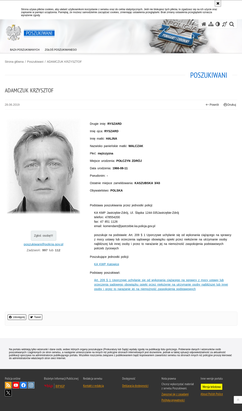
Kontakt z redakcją (93, 385)
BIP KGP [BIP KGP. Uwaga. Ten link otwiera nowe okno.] (60, 386)
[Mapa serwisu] (210, 24)
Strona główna (14, 61)
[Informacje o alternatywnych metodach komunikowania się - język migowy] (224, 24)
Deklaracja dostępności (135, 385)
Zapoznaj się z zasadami (175, 394)
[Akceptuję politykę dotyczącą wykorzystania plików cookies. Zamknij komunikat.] (218, 3)
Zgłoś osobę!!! (43, 235)
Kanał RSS (8, 385)
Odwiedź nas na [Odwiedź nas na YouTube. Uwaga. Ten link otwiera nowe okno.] (15, 385)
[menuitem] (25, 48)
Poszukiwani (35, 61)
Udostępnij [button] (17, 317)
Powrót (212, 105)
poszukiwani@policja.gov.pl (43, 244)
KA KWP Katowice (106, 264)
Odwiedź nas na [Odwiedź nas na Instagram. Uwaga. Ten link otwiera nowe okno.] (31, 385)
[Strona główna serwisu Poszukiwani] (204, 24)
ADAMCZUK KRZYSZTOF (64, 61)
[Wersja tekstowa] (218, 24)
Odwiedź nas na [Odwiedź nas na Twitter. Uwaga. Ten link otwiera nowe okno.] (8, 392)
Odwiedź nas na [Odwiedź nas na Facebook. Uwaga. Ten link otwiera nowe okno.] (23, 385)
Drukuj (230, 105)
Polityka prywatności (173, 400)
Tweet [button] (35, 317)
